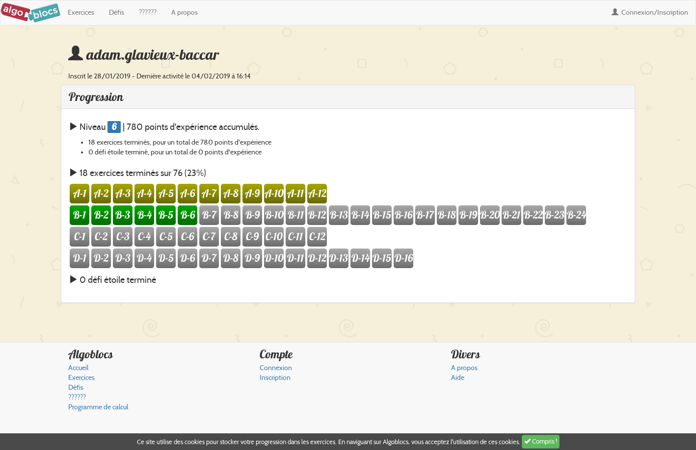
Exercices (81, 12)
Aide (457, 378)
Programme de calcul (98, 407)
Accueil (78, 368)
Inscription (275, 378)
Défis (116, 12)
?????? (148, 12)
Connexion (650, 12)
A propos (184, 12)
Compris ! (540, 441)
